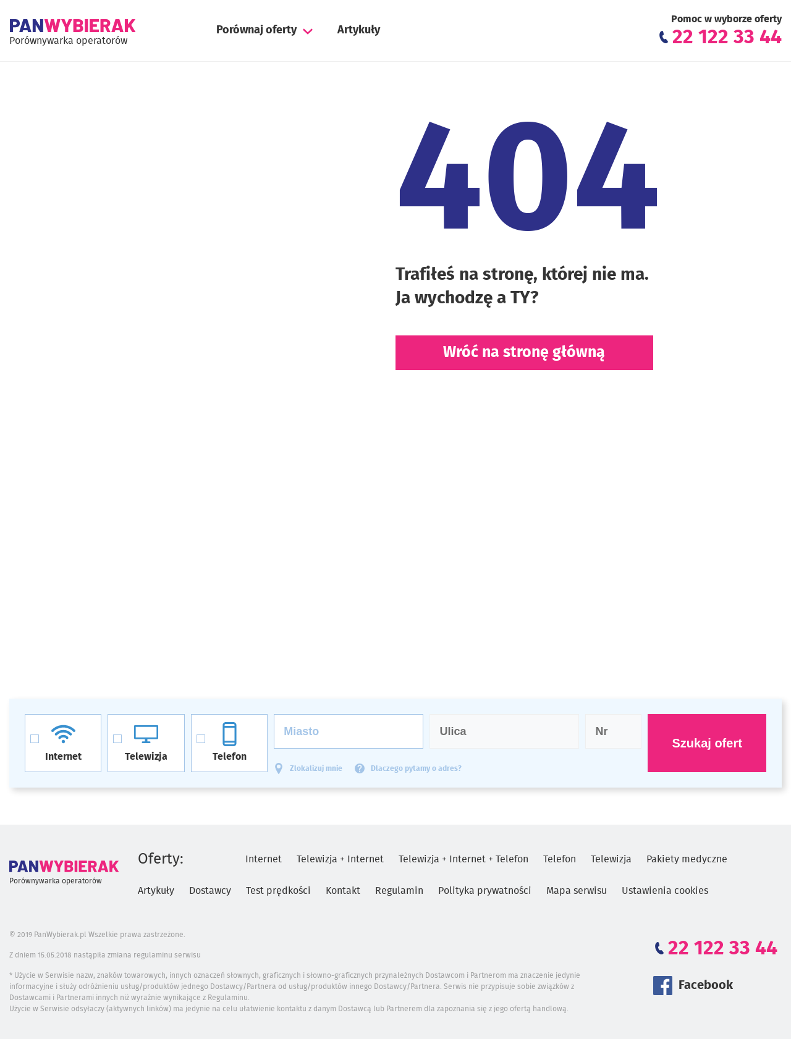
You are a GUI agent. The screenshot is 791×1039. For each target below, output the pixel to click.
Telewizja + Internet (340, 859)
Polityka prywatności (484, 891)
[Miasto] (348, 731)
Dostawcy (210, 891)
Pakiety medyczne (686, 859)
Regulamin (399, 891)
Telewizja (611, 859)
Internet (263, 859)
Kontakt (343, 891)
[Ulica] (504, 731)
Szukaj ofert (707, 743)
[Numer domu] (613, 731)
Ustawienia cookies (665, 891)
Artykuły (358, 30)
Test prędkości (278, 891)
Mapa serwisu (576, 891)
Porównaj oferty (256, 30)
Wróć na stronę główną (524, 352)
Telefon (559, 859)
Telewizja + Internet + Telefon (463, 859)
